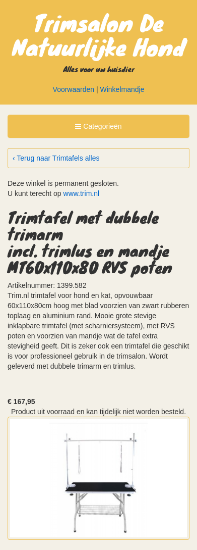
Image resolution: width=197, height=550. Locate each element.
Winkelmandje (122, 89)
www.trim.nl (81, 193)
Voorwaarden (74, 89)
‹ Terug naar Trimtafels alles (56, 158)
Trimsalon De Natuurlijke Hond (98, 34)
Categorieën (98, 127)
